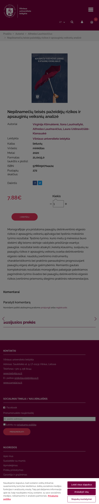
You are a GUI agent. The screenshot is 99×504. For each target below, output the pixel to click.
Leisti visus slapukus (81, 484)
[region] (49, 491)
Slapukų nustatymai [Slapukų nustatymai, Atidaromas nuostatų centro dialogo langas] (81, 499)
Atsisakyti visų (81, 492)
